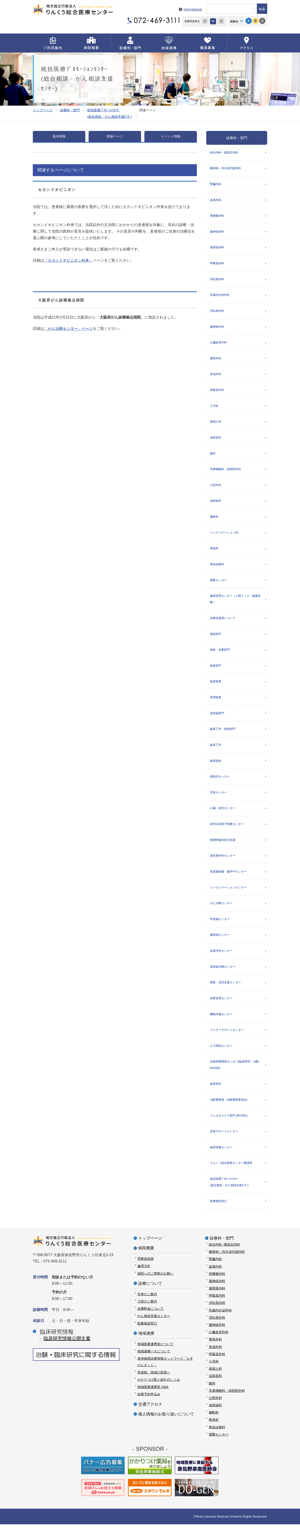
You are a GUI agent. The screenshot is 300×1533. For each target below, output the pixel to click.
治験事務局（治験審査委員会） (229, 1107)
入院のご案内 (147, 1310)
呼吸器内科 (217, 264)
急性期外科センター (222, 861)
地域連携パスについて (153, 1360)
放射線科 (215, 503)
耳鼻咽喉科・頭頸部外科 (225, 471)
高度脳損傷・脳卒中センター (228, 877)
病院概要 (146, 1257)
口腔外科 (215, 487)
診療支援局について (222, 622)
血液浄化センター (221, 957)
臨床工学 (215, 749)
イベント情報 (170, 136)
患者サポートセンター (224, 1139)
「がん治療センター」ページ (68, 328)
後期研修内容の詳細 (222, 845)
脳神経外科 (217, 328)
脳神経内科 (217, 232)
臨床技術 (215, 765)
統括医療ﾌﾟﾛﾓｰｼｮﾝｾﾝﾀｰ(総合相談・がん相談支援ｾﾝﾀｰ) (229, 1190)
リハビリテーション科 (224, 535)
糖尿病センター (220, 941)
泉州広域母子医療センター (227, 829)
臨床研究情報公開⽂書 (67, 1347)
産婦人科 (215, 424)
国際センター (218, 583)
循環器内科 (217, 248)
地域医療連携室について (155, 1353)
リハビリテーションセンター (228, 893)
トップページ (42, 110)
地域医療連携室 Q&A (152, 1395)
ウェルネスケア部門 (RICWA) (229, 1123)
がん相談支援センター (153, 1324)
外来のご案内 (147, 1303)
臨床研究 (215, 1091)
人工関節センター (221, 1053)
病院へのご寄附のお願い (155, 1282)
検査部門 (215, 670)
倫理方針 (143, 1275)
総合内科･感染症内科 (224, 1253)
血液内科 (215, 200)
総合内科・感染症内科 (224, 152)
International (193, 9)
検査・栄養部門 (220, 653)
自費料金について (150, 1317)
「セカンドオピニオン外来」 (68, 260)
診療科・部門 (70, 110)
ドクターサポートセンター (227, 1037)
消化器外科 (217, 312)
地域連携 (146, 1342)
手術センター (218, 797)
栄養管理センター (221, 1005)
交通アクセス (150, 1413)
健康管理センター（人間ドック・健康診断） (235, 603)
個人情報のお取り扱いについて (166, 1422)
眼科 (213, 455)
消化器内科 (217, 280)
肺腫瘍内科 (217, 216)
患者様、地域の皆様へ (153, 1381)
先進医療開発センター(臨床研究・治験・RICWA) (236, 1072)
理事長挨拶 (145, 1267)
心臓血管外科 (218, 344)
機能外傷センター (221, 1021)
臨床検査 (215, 685)
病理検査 (215, 701)
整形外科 (215, 360)
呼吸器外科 (217, 391)
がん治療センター (221, 909)
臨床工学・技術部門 (222, 733)
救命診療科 (217, 567)
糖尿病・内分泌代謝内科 (225, 168)
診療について (150, 1292)
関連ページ (115, 136)
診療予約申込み (148, 1403)
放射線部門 (217, 717)
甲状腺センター (220, 925)
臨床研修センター (221, 1155)
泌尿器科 (215, 440)
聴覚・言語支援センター (225, 989)
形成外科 (215, 376)
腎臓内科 (215, 184)
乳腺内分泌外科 (220, 296)
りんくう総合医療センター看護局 (231, 1171)
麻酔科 (214, 519)
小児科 (214, 407)
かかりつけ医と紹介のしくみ (158, 1388)
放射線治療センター (222, 973)
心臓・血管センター (222, 813)
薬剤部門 (215, 637)
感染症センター (220, 781)
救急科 (214, 551)
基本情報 (59, 136)
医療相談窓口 (218, 1209)
